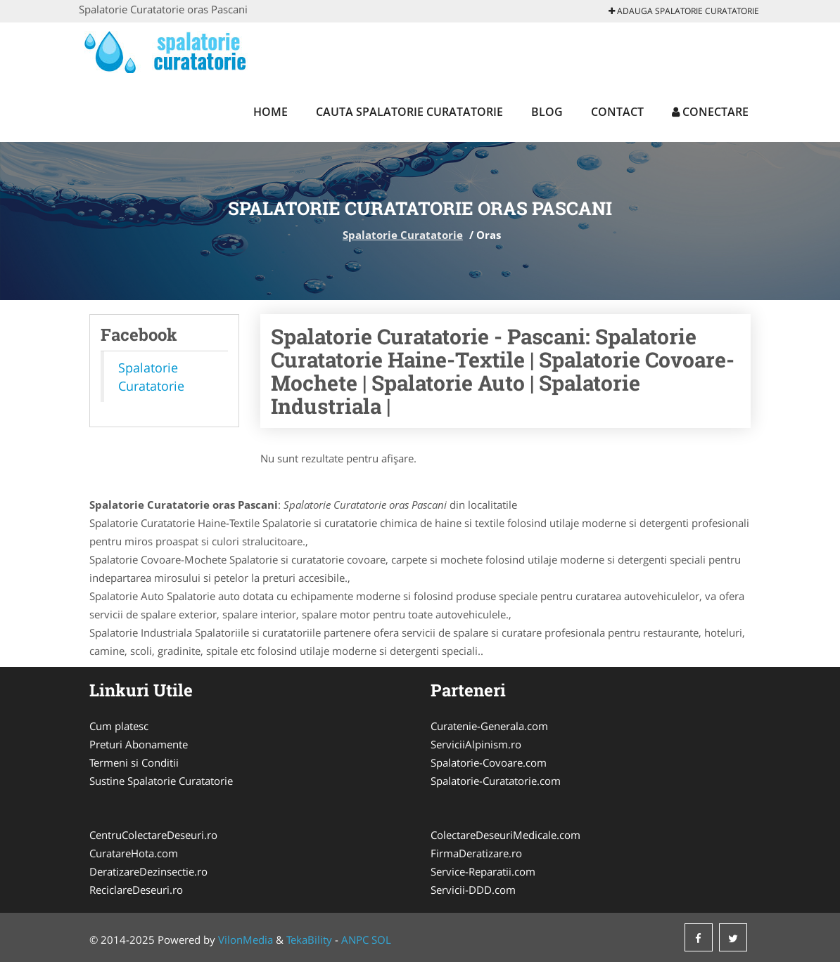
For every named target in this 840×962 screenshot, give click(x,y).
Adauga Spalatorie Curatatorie (684, 11)
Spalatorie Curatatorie (403, 235)
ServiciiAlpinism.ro (476, 744)
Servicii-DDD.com (473, 890)
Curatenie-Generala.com (489, 726)
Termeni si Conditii (134, 762)
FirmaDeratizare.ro (476, 853)
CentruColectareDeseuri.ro (153, 835)
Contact (617, 111)
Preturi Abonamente (138, 744)
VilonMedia (245, 939)
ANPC (355, 939)
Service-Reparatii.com (483, 871)
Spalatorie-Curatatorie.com (496, 781)
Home (270, 111)
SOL (381, 939)
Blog (547, 111)
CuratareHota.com (133, 853)
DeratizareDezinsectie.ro (148, 871)
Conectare (710, 111)
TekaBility (309, 939)
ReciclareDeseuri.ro (136, 890)
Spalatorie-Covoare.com (489, 762)
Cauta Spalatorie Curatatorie (409, 111)
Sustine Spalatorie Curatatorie (161, 781)
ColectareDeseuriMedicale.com (505, 835)
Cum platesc (118, 726)
